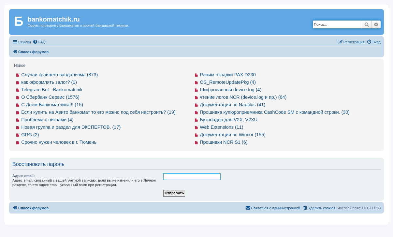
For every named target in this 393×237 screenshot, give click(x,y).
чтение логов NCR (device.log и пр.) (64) (243, 97)
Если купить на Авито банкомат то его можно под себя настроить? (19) (98, 112)
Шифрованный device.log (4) (230, 89)
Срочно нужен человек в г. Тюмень (58, 142)
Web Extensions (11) (221, 127)
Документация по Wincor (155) (233, 134)
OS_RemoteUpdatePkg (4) (228, 82)
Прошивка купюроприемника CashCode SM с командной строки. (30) (275, 112)
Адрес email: (23, 176)
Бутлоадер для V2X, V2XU (228, 119)
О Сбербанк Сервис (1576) (50, 97)
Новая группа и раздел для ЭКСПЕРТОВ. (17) (71, 127)
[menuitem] (39, 42)
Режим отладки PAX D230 (228, 74)
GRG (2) (30, 134)
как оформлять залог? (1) (49, 82)
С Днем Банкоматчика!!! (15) (52, 104)
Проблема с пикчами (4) (47, 119)
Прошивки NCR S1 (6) (223, 142)
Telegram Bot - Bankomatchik (51, 89)
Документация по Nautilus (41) (232, 104)
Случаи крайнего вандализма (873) (59, 74)
